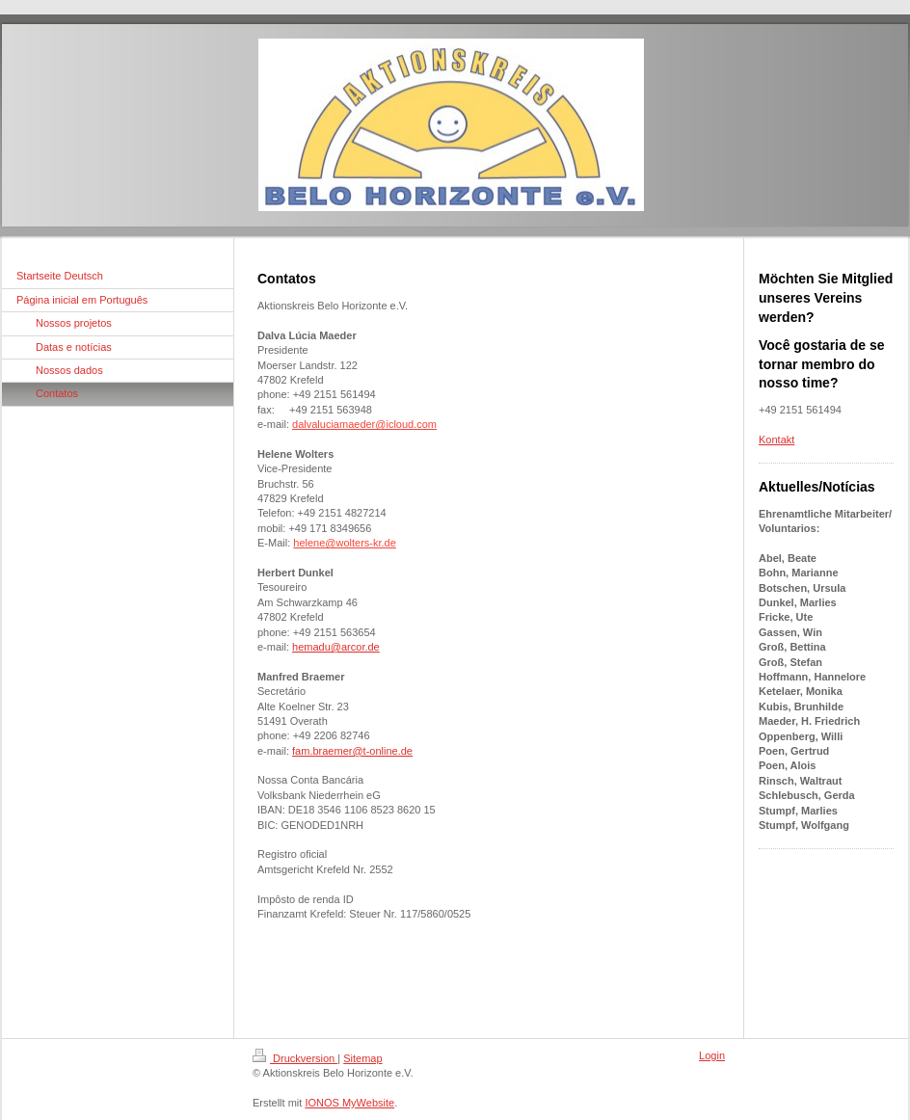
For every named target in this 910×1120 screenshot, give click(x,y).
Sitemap (362, 1058)
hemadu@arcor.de (336, 647)
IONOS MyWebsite (349, 1102)
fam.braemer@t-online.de (352, 751)
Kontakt (776, 439)
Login (712, 1055)
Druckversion (295, 1058)
